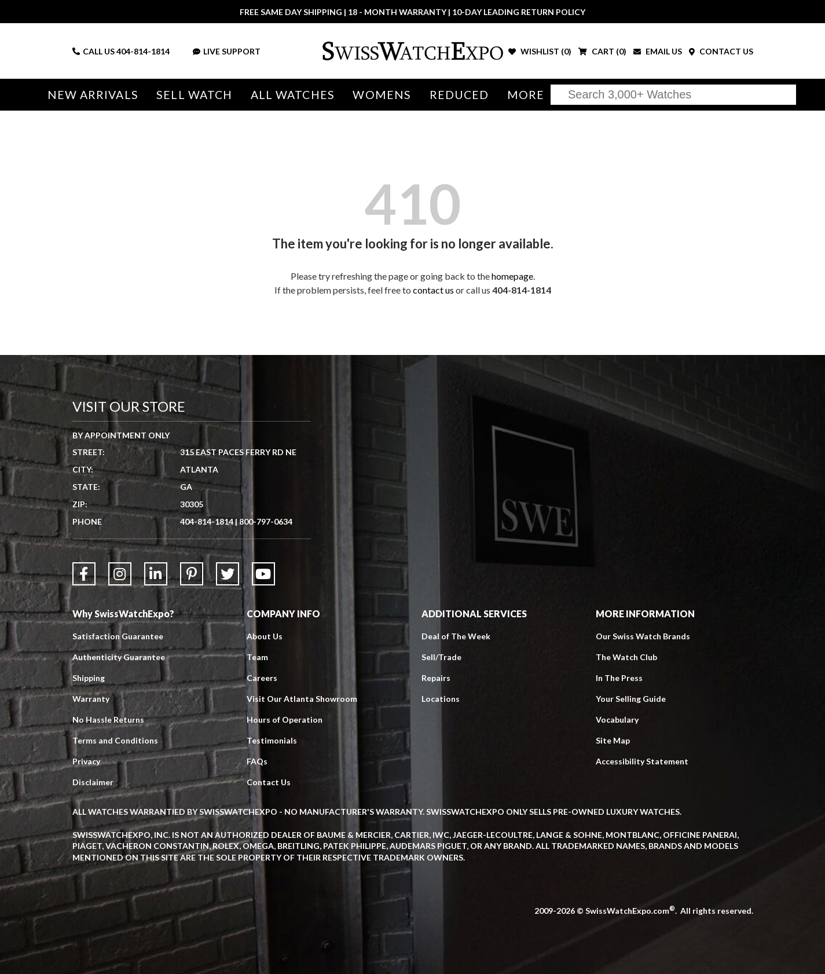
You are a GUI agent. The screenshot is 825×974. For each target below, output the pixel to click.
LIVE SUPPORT (227, 51)
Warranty (90, 699)
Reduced (459, 94)
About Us (265, 636)
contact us (433, 289)
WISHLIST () (539, 51)
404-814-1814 (143, 51)
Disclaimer (92, 782)
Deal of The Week (455, 636)
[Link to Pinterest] (191, 573)
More (525, 94)
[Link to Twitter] (227, 573)
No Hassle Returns (108, 719)
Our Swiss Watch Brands (643, 636)
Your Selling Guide (631, 699)
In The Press (619, 678)
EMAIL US (657, 51)
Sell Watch (194, 94)
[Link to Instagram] (119, 573)
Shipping (88, 678)
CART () (602, 51)
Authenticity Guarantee (118, 657)
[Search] (673, 95)
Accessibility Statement (642, 761)
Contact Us (269, 782)
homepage (512, 275)
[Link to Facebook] (84, 573)
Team (257, 657)
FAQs (257, 761)
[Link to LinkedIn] (155, 573)
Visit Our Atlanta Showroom (302, 699)
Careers (262, 678)
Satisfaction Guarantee (117, 636)
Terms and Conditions (115, 740)
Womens (382, 94)
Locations (440, 699)
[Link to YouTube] (263, 573)
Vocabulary (617, 719)
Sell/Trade (441, 657)
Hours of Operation (284, 719)
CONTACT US (721, 51)
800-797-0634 (265, 521)
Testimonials (272, 740)
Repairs (435, 678)
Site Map (613, 740)
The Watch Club (626, 657)
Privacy (86, 761)
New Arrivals (92, 94)
